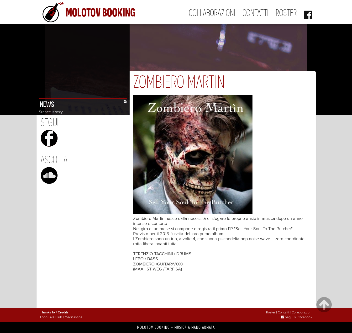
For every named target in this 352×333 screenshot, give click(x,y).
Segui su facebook (296, 317)
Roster (286, 12)
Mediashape (73, 317)
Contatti (255, 12)
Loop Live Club (51, 317)
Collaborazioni (212, 12)
